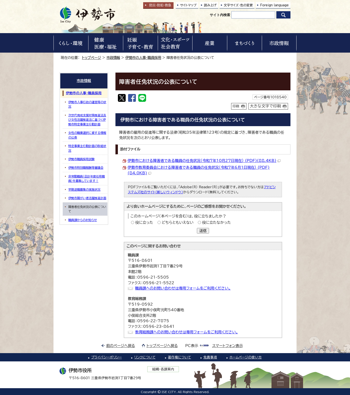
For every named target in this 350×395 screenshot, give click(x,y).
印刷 (236, 106)
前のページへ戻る (120, 346)
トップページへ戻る (162, 346)
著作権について (179, 357)
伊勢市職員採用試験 (81, 159)
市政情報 (113, 57)
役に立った (144, 222)
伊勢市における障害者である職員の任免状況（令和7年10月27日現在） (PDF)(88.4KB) (204, 160)
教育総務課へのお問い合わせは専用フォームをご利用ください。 (186, 332)
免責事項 (210, 357)
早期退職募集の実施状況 (84, 189)
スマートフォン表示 (227, 346)
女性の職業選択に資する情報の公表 (87, 135)
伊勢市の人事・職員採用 (143, 57)
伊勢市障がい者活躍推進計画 (87, 198)
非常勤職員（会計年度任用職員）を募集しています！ (86, 178)
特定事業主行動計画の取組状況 (87, 148)
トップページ (91, 57)
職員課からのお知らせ (82, 219)
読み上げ (210, 5)
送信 (203, 231)
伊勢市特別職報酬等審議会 (85, 167)
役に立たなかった (216, 222)
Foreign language (274, 5)
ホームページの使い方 (245, 357)
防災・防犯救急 (160, 5)
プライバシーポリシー (106, 357)
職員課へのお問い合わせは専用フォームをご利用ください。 (183, 288)
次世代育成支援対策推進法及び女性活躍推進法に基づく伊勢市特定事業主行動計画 (87, 120)
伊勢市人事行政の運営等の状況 (87, 104)
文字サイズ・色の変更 (238, 5)
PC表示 (191, 346)
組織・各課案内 (163, 369)
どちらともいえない (177, 222)
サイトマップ (188, 5)
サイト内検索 (220, 15)
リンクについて (145, 357)
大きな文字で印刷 (265, 106)
